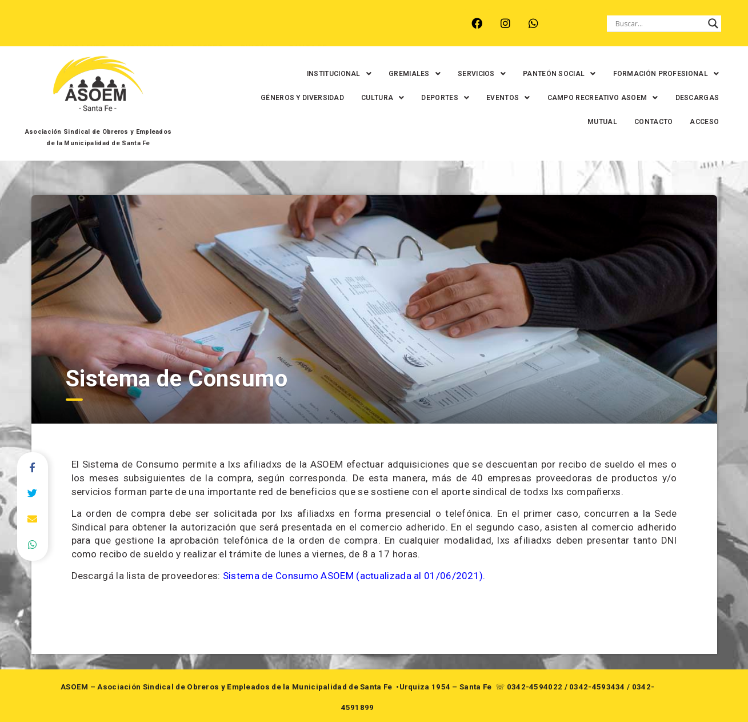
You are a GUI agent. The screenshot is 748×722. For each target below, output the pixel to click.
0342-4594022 (535, 687)
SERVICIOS (466, 74)
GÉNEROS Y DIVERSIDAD (286, 98)
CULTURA (366, 98)
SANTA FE (303, 32)
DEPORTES (429, 98)
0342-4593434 (597, 687)
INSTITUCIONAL (323, 74)
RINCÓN (252, 32)
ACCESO (688, 122)
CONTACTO (637, 122)
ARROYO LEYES (72, 32)
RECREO (203, 32)
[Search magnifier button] (713, 23)
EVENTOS (492, 98)
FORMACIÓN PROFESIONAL (650, 74)
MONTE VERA (145, 32)
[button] (323, 74)
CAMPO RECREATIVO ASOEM (586, 98)
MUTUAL (586, 122)
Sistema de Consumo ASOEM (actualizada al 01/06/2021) (353, 575)
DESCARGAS (681, 98)
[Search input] (658, 23)
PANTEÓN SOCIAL (543, 74)
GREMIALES (399, 74)
